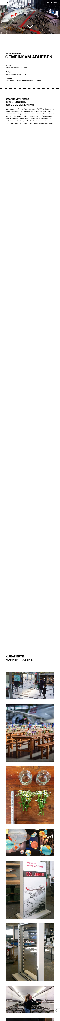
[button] (5, 391)
